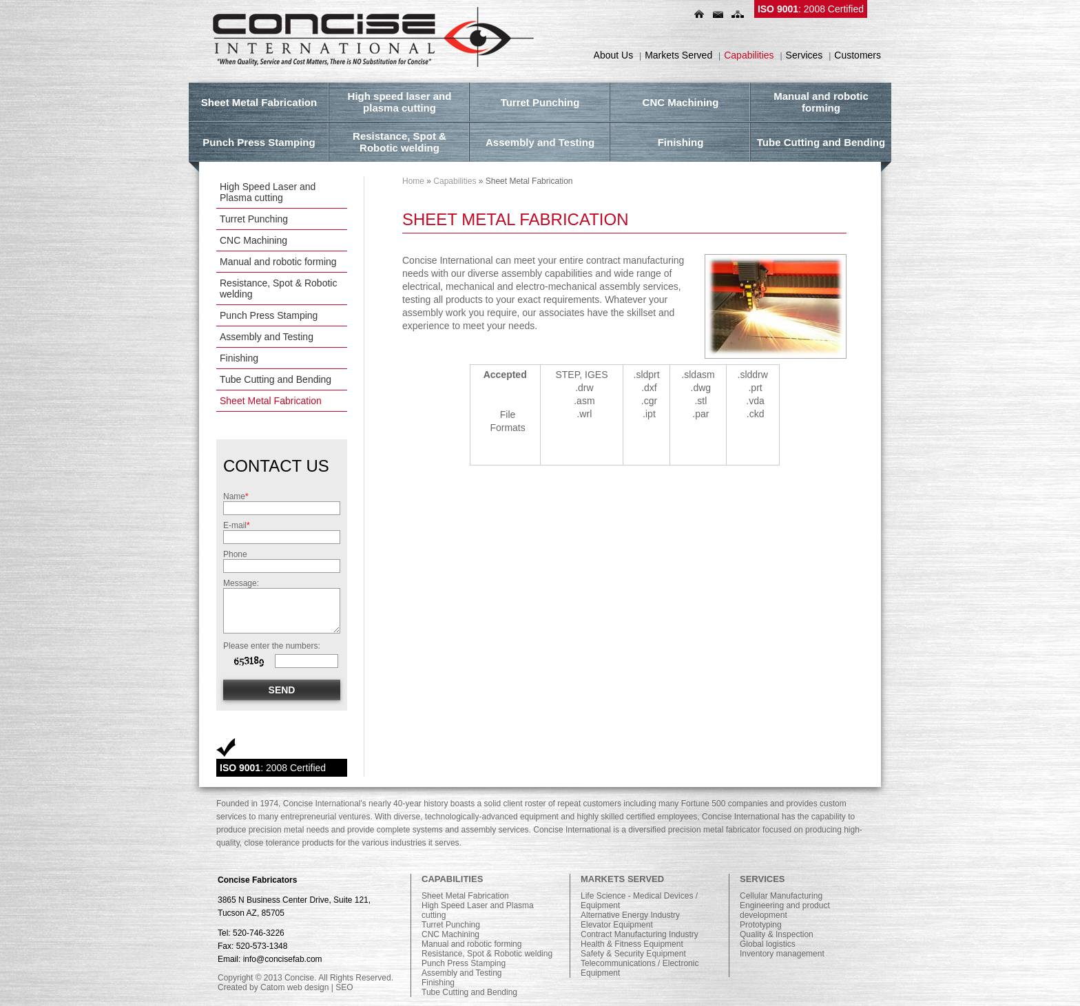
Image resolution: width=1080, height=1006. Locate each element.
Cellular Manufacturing (781, 896)
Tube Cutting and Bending (275, 379)
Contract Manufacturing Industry (639, 934)
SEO (344, 987)
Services (804, 55)
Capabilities (748, 55)
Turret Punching (254, 218)
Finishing (239, 358)
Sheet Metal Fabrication (271, 400)
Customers (857, 55)
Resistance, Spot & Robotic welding (278, 288)
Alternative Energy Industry (630, 915)
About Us (614, 55)
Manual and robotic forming (278, 261)
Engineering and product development (785, 910)
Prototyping (761, 925)
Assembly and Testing (266, 336)
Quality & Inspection (776, 934)
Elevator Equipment (617, 925)
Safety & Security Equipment (633, 953)
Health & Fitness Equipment (632, 944)
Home (413, 181)
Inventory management (782, 953)
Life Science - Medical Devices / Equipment (639, 900)
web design (308, 987)
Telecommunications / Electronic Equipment (639, 968)
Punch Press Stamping (269, 315)
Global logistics (768, 944)
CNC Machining (253, 240)
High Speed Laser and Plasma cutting (267, 192)
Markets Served (678, 55)
